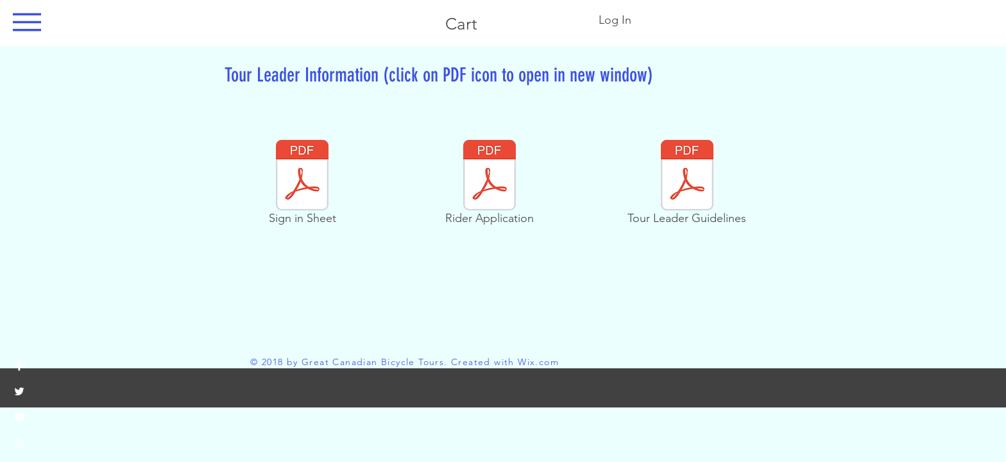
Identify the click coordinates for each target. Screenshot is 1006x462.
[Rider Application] (489, 185)
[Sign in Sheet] (302, 185)
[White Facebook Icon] (19, 365)
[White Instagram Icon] (19, 442)
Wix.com (538, 362)
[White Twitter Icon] (19, 391)
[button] (27, 22)
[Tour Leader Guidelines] (686, 185)
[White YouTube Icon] (19, 417)
